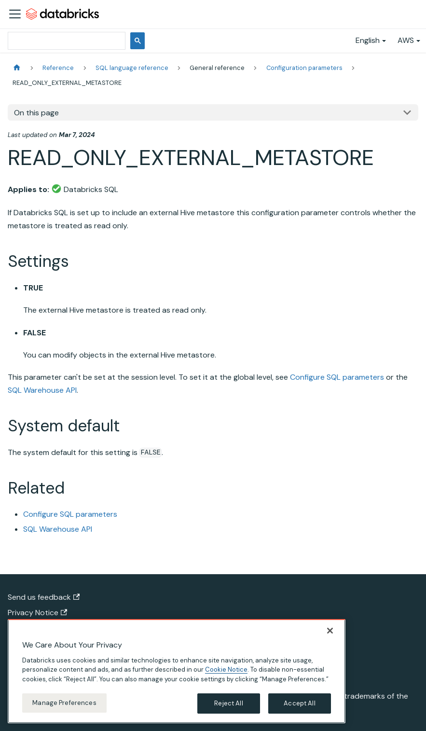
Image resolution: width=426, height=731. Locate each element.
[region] (176, 671)
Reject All (228, 703)
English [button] (368, 40)
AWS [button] (406, 40)
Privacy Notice (37, 612)
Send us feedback (44, 597)
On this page (36, 113)
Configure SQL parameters (337, 377)
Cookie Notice (226, 669)
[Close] (330, 630)
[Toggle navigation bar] (15, 14)
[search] (66, 41)
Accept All (299, 703)
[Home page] (17, 67)
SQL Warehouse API (42, 390)
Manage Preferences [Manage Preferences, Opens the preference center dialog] (64, 703)
